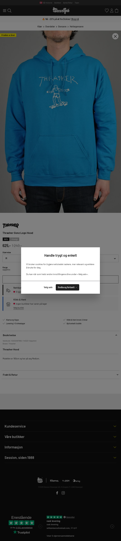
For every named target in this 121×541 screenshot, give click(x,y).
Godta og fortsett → (67, 287)
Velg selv (48, 287)
